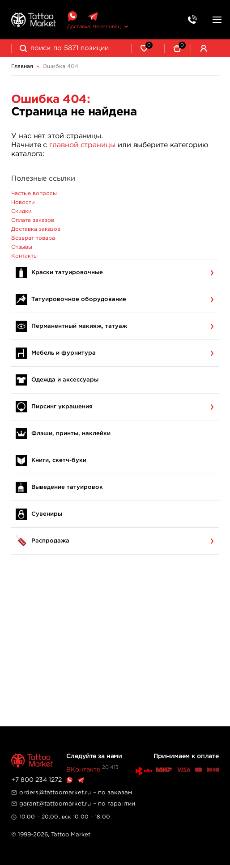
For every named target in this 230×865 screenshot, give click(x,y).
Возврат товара (33, 238)
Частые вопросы (34, 193)
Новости (23, 202)
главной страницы (82, 145)
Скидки (21, 211)
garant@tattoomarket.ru (55, 803)
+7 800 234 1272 (36, 780)
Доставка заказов (35, 229)
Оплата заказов (32, 220)
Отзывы (21, 247)
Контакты (24, 256)
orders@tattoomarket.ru (55, 792)
